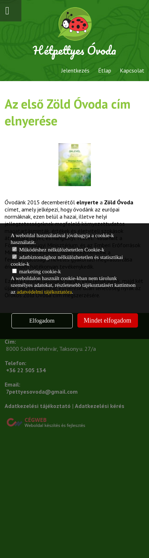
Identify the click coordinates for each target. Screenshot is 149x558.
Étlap (104, 70)
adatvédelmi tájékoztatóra (44, 292)
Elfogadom (42, 321)
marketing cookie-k (36, 271)
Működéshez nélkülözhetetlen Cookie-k (58, 250)
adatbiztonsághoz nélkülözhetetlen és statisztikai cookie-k (67, 260)
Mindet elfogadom (107, 320)
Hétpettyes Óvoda (74, 50)
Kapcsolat (132, 70)
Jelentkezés (75, 70)
